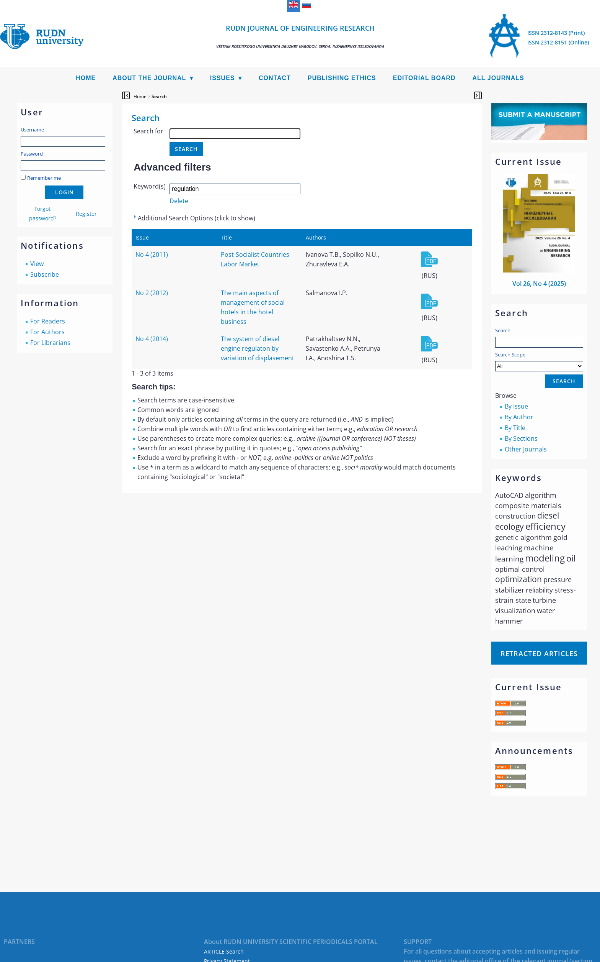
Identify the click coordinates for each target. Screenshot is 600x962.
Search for (148, 131)
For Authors (47, 332)
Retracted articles (539, 653)
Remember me (44, 177)
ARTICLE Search (224, 951)
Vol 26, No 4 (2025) (539, 283)
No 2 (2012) (151, 293)
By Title (515, 428)
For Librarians (50, 342)
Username (32, 129)
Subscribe (44, 274)
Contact (275, 78)
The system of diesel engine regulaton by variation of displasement (257, 348)
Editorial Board (424, 78)
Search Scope (539, 361)
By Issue (516, 406)
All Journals (498, 78)
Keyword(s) (150, 186)
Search (502, 330)
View (37, 263)
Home (86, 78)
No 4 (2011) (151, 254)
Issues (222, 78)
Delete (179, 201)
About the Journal (149, 78)
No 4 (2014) (151, 339)
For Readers (47, 321)
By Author (519, 417)
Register (86, 213)
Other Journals (526, 449)
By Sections (521, 438)
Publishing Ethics (342, 78)
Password (32, 153)
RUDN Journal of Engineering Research (300, 36)
